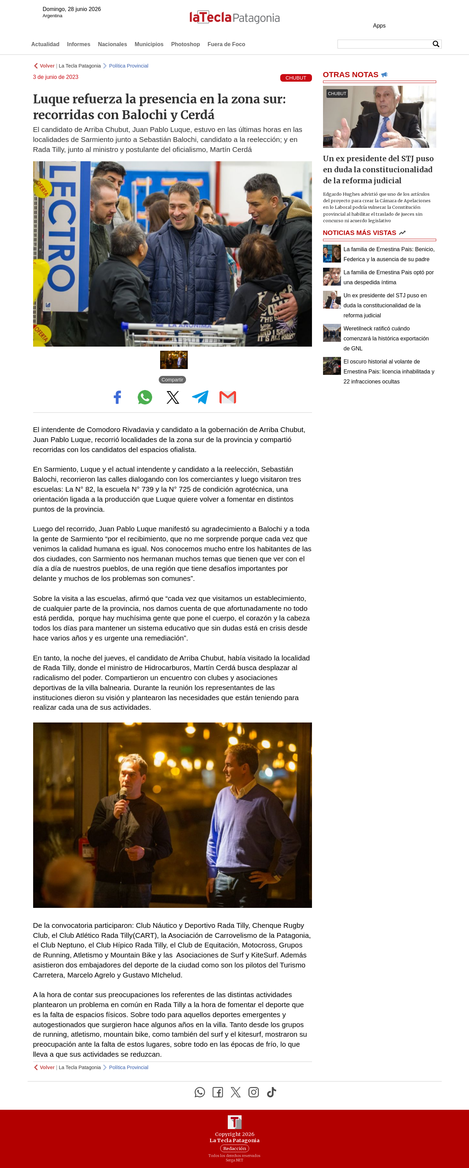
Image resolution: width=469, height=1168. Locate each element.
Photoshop (185, 44)
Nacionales (112, 44)
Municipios (149, 44)
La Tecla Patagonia (80, 66)
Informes (78, 44)
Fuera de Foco (226, 44)
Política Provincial (128, 66)
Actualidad (45, 44)
